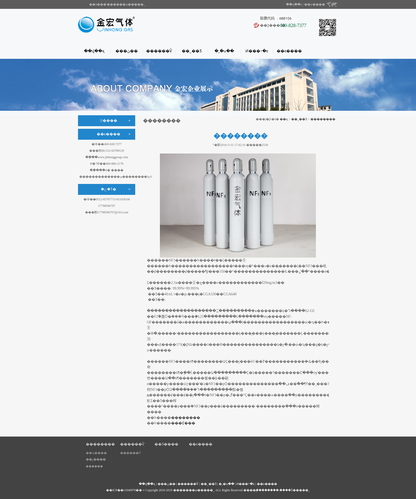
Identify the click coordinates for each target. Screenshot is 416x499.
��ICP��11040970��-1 (125, 490)
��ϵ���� (289, 51)
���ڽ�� (126, 51)
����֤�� (94, 466)
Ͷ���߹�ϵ (256, 51)
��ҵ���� (96, 453)
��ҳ (284, 119)
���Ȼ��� (183, 423)
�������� (322, 119)
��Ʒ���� (166, 444)
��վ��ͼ (294, 4)
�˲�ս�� (224, 51)
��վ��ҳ (94, 51)
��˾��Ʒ (192, 51)
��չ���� (96, 460)
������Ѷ (159, 51)
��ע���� (314, 4)
